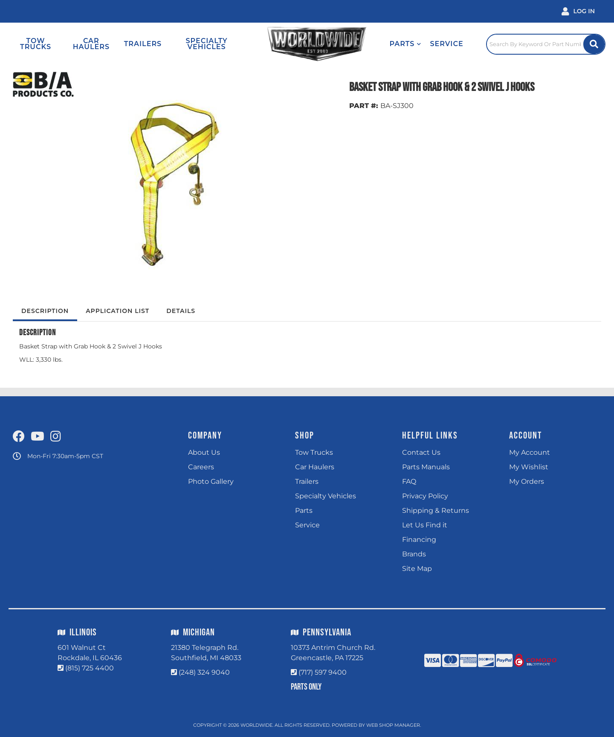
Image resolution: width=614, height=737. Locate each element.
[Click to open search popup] (545, 44)
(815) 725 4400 (89, 668)
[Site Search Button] (594, 44)
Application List (117, 311)
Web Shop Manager (393, 725)
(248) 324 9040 (204, 672)
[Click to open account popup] (578, 11)
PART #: (363, 106)
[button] (405, 44)
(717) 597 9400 (322, 672)
